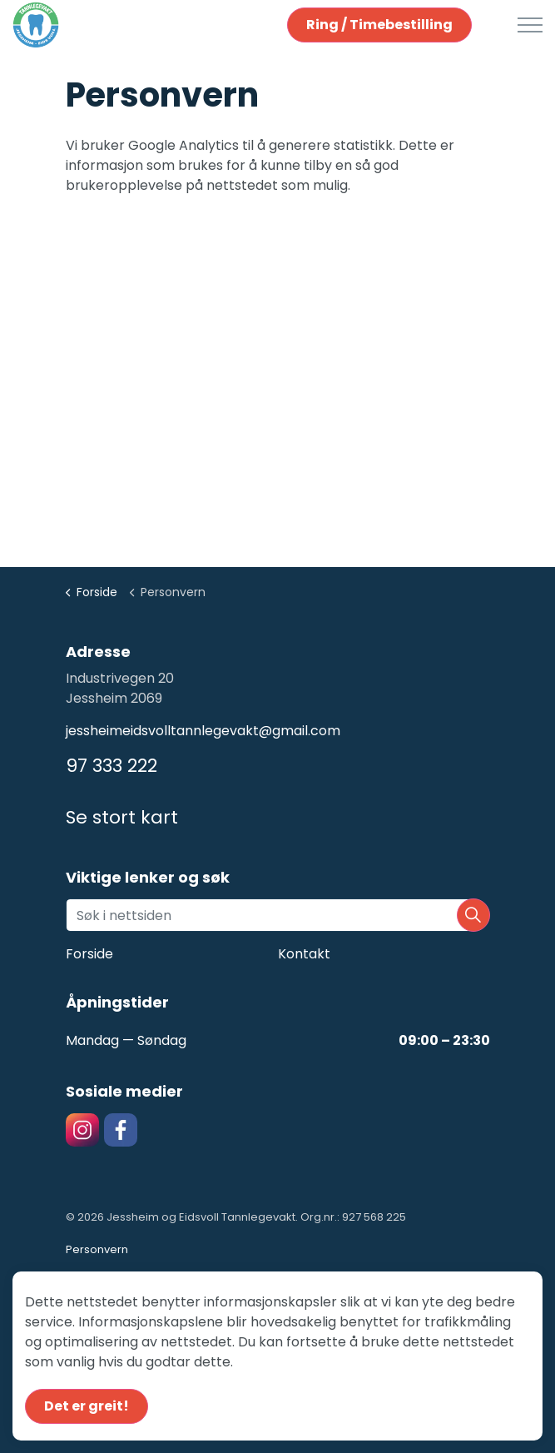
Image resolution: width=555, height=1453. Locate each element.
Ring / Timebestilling (379, 25)
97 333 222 (111, 766)
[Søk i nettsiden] (278, 915)
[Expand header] (530, 25)
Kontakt (304, 953)
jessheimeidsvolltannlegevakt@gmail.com (203, 730)
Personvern (97, 1249)
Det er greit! (86, 1406)
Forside (89, 953)
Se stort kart (122, 817)
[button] (473, 915)
